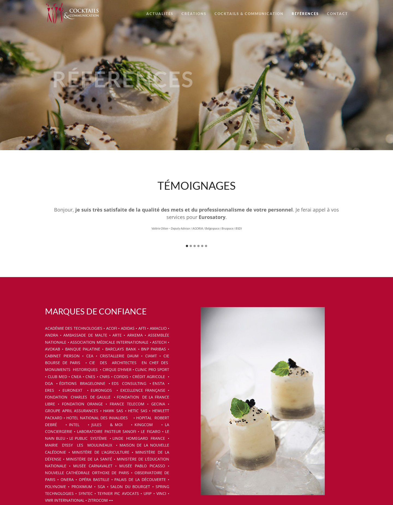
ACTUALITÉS (159, 13)
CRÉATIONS (193, 13)
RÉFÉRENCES (305, 13)
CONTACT (337, 13)
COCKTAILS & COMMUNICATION (249, 13)
